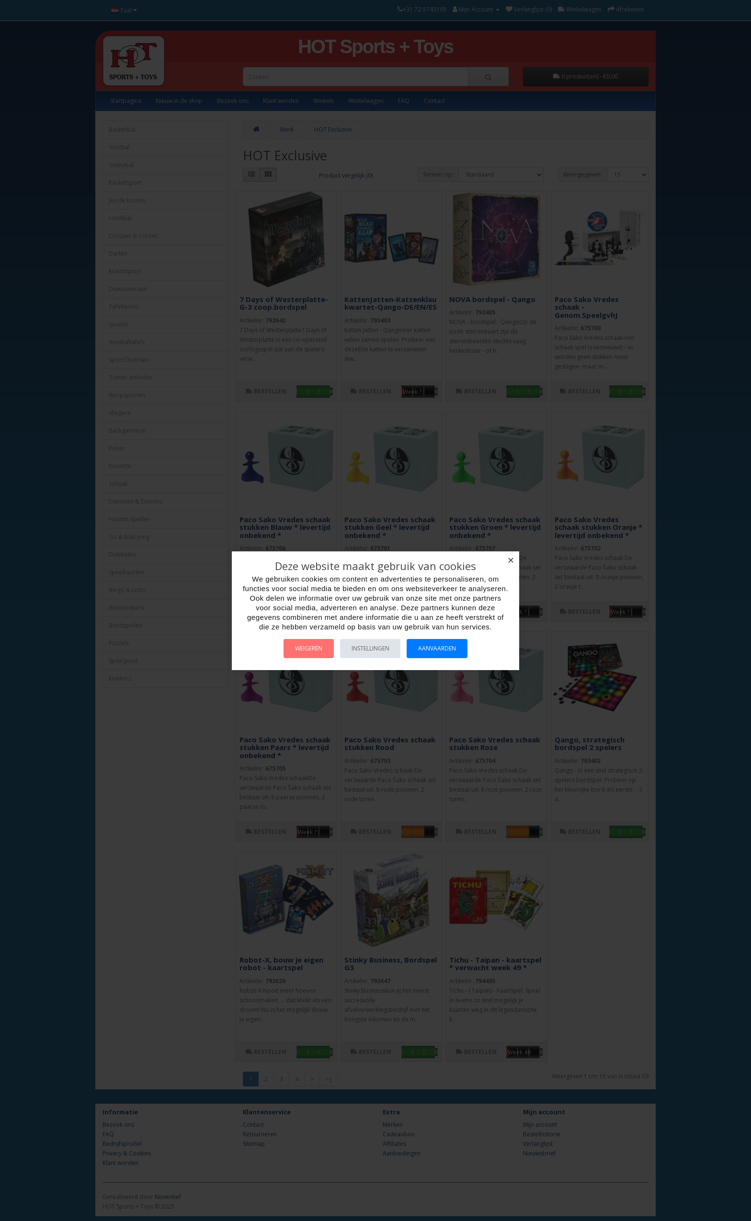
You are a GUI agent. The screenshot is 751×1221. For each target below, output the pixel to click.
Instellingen (370, 648)
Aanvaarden (443, 648)
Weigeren (303, 648)
